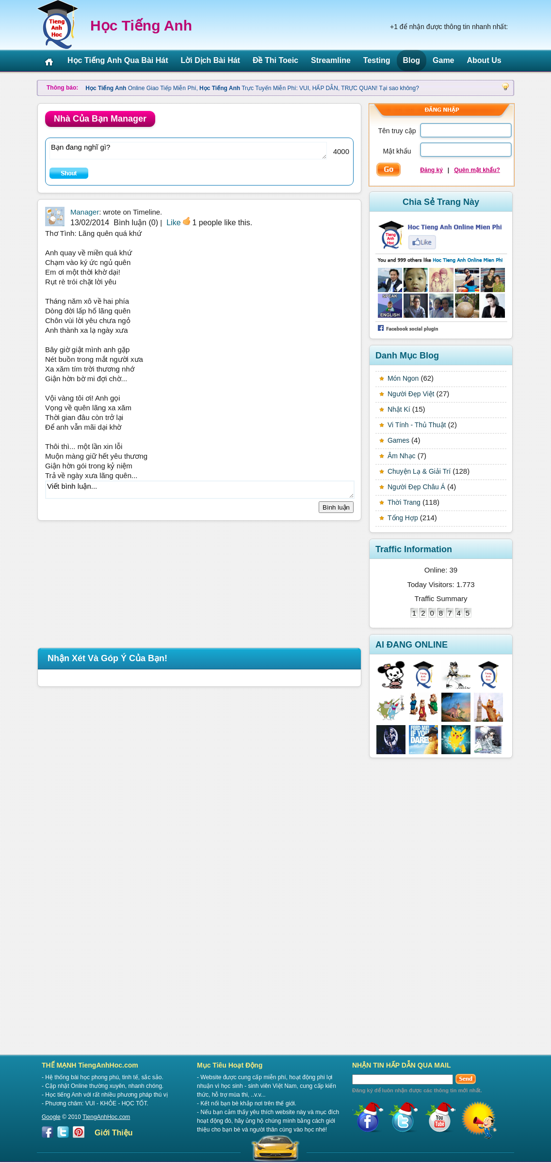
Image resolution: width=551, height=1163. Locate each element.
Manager (84, 212)
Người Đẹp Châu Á (416, 487)
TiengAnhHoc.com (106, 1117)
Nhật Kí (399, 409)
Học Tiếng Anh (141, 26)
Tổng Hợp (403, 518)
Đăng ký (431, 170)
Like (173, 222)
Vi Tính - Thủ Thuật (417, 425)
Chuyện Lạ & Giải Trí (419, 471)
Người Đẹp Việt (411, 394)
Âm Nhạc (402, 456)
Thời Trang (404, 502)
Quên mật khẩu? (477, 170)
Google (51, 1117)
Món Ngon (403, 378)
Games (398, 440)
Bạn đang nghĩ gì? (188, 150)
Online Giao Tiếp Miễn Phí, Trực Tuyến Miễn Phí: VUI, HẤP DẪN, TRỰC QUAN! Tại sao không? (252, 88)
